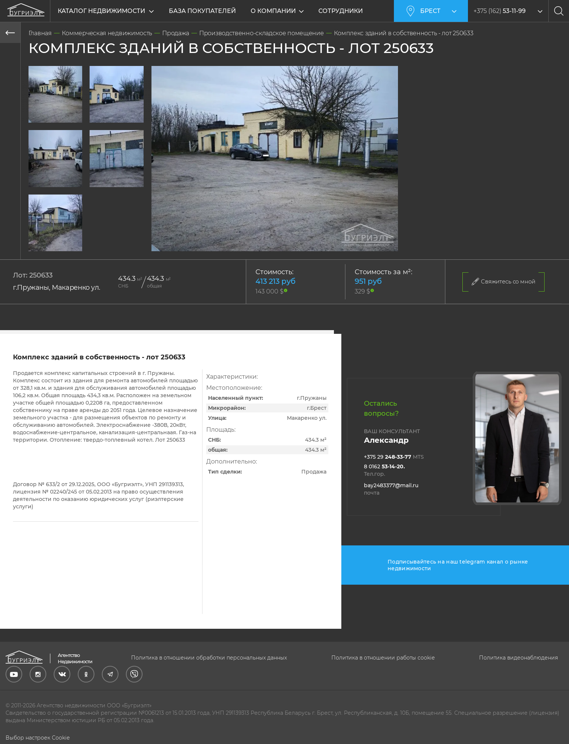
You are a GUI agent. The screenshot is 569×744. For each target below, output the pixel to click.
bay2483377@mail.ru (391, 489)
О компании (274, 10)
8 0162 (384, 470)
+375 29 (394, 457)
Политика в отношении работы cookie (383, 657)
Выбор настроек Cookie (38, 737)
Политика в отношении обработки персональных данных (209, 657)
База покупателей (202, 10)
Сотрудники (341, 10)
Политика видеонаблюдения (518, 657)
